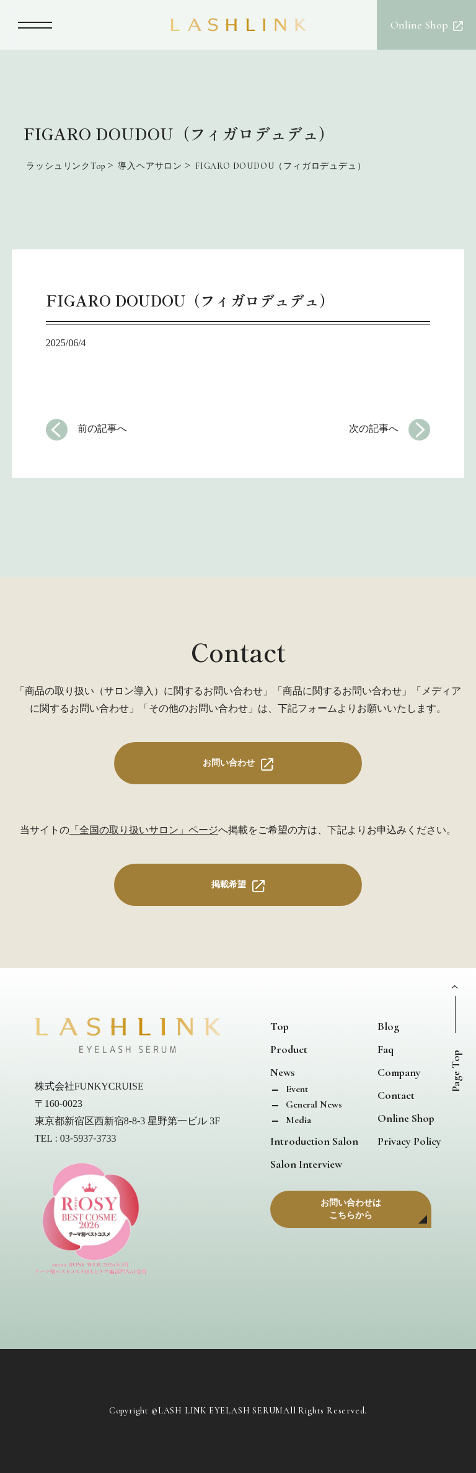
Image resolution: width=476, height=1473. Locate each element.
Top (279, 1026)
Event (295, 1089)
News (282, 1072)
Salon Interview (306, 1164)
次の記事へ (374, 428)
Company (399, 1072)
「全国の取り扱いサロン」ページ (143, 830)
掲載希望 (228, 884)
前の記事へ (102, 428)
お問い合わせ (229, 763)
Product (288, 1049)
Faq (385, 1049)
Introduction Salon (314, 1141)
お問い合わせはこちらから (350, 1209)
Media (297, 1120)
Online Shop (405, 1118)
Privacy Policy (409, 1141)
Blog (388, 1026)
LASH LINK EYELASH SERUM (220, 1411)
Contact (396, 1095)
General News (312, 1104)
